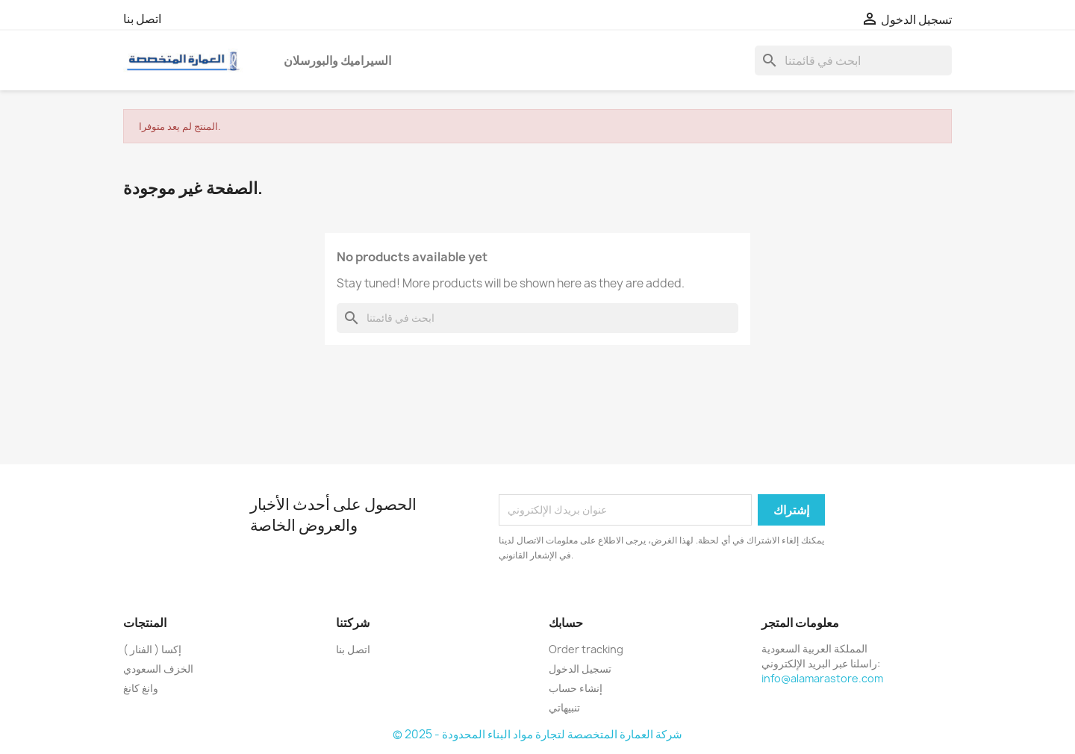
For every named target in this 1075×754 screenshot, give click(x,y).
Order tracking (586, 649)
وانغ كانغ (140, 688)
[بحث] (853, 60)
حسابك (566, 622)
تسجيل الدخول (580, 668)
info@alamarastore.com (822, 678)
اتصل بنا (142, 18)
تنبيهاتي (564, 707)
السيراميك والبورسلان (337, 60)
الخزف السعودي (158, 668)
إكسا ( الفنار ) (152, 649)
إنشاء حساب (575, 688)
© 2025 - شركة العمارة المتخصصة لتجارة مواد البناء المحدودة (537, 734)
